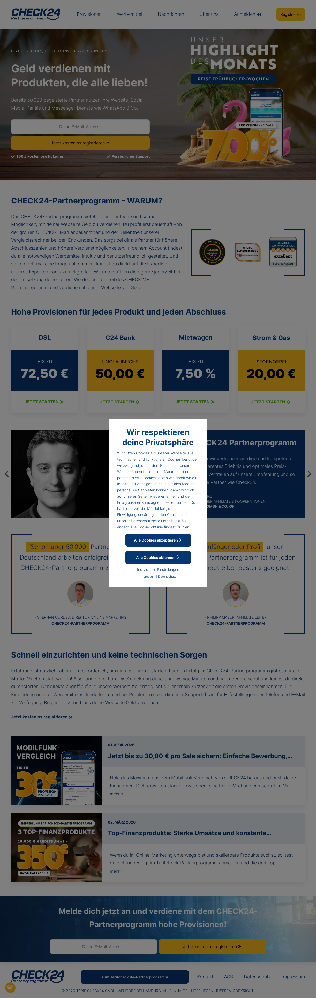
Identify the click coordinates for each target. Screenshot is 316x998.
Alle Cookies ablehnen (158, 557)
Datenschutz (167, 576)
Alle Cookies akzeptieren (158, 540)
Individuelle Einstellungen (158, 569)
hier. (185, 527)
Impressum (147, 576)
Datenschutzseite (145, 521)
